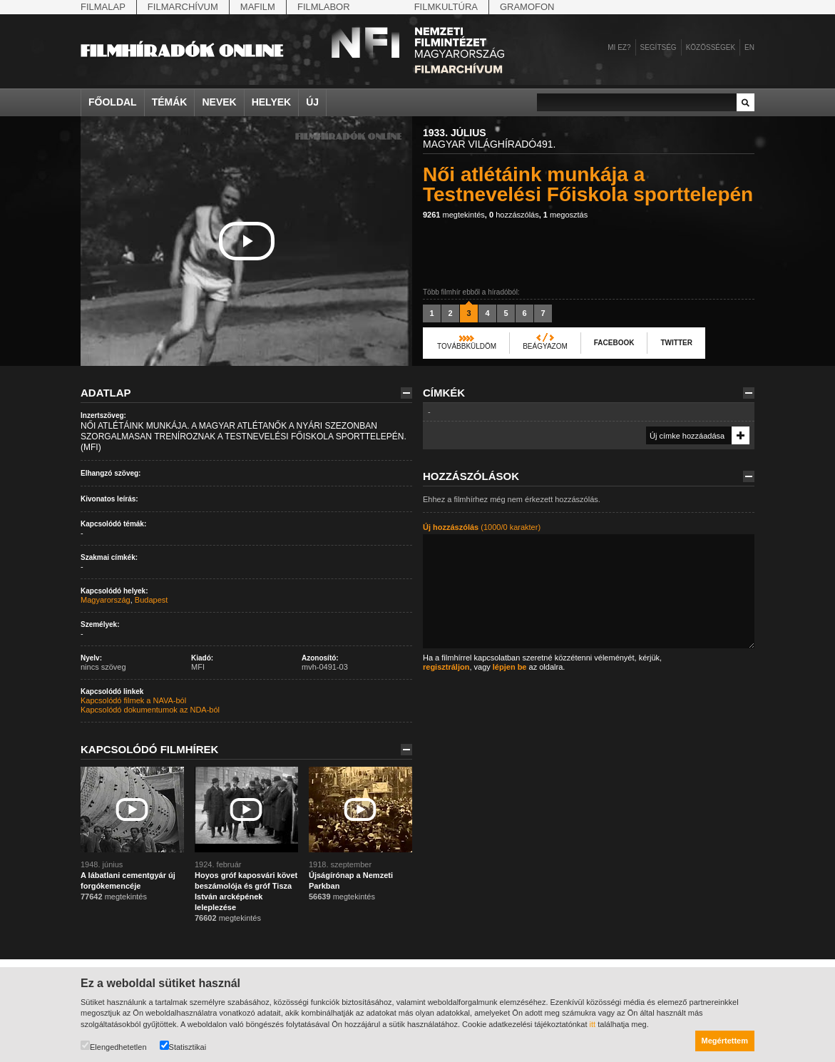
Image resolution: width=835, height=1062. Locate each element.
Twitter (676, 343)
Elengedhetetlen (114, 1046)
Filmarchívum (183, 6)
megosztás (565, 214)
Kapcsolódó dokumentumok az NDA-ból (150, 709)
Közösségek (710, 47)
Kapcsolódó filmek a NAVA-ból (133, 700)
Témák (170, 102)
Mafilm (257, 6)
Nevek (219, 102)
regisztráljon (446, 667)
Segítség (658, 47)
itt (593, 1024)
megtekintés (454, 214)
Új (312, 102)
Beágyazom (545, 346)
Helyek (272, 102)
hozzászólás (514, 214)
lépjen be (510, 667)
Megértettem (725, 1040)
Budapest (151, 600)
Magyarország (105, 600)
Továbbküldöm (466, 346)
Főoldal (112, 102)
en (749, 47)
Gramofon (527, 6)
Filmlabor (323, 6)
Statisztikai (183, 1046)
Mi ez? (619, 47)
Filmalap (103, 6)
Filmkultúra (446, 6)
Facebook (614, 343)
